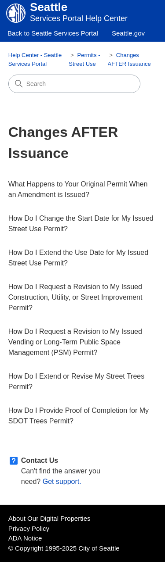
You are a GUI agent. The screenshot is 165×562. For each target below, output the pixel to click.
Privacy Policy (28, 528)
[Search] (74, 84)
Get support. (62, 481)
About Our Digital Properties (49, 518)
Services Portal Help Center (79, 18)
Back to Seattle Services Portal (52, 33)
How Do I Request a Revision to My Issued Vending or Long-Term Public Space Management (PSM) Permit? (75, 342)
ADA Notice (25, 538)
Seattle (48, 7)
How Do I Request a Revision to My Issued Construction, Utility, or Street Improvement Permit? (75, 297)
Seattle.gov (128, 33)
